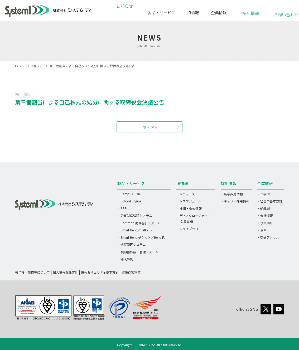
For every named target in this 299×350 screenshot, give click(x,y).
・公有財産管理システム (134, 215)
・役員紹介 (265, 223)
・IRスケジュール (188, 201)
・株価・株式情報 (189, 208)
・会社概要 (265, 215)
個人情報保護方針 (65, 272)
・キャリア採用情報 (235, 201)
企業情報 (219, 12)
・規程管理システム (131, 244)
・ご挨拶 (263, 194)
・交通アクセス (268, 237)
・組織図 (263, 208)
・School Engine (129, 201)
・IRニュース (185, 194)
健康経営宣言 (131, 272)
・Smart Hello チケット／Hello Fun (142, 237)
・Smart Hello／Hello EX (134, 230)
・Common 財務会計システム (139, 223)
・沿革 (262, 230)
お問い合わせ (283, 11)
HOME (19, 66)
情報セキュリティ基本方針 (100, 272)
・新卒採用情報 (232, 194)
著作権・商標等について (32, 272)
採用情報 (251, 10)
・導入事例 (125, 259)
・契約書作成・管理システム (137, 252)
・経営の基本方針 (269, 201)
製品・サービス (161, 12)
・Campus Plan (128, 194)
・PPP (122, 208)
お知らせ (128, 12)
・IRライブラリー (188, 228)
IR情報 (193, 12)
